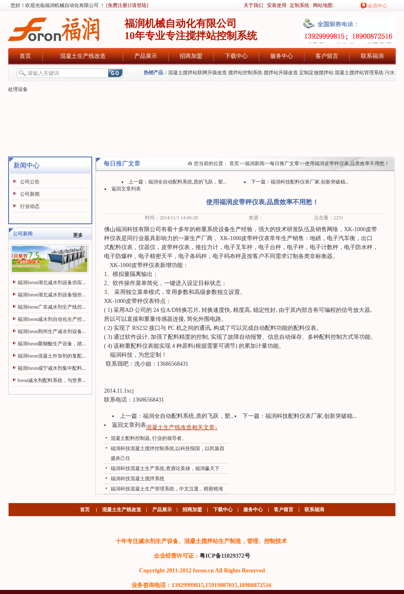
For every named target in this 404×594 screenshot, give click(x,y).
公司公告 (30, 182)
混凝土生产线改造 (83, 56)
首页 (25, 56)
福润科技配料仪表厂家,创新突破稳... (310, 182)
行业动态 (30, 206)
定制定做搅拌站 (316, 72)
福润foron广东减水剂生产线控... (52, 307)
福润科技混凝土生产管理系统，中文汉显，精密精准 (167, 489)
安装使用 (276, 5)
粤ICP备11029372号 (225, 555)
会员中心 (377, 6)
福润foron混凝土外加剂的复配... (52, 356)
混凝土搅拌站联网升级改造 (197, 72)
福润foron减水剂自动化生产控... (52, 319)
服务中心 (281, 56)
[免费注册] (117, 5)
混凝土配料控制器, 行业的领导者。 (148, 438)
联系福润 (372, 56)
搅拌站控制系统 (245, 72)
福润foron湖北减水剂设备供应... (52, 282)
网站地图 (323, 5)
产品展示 (145, 56)
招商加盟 (191, 56)
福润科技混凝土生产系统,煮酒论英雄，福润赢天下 (165, 468)
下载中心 (236, 56)
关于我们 (253, 5)
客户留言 (326, 56)
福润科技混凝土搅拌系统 (137, 478)
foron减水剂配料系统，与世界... (52, 380)
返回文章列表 (126, 189)
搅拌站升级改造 (281, 72)
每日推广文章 (284, 163)
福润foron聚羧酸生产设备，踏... (52, 344)
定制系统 (299, 5)
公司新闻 (30, 194)
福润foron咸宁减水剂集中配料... (52, 368)
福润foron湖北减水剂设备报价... (52, 295)
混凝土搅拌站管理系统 (359, 72)
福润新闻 (254, 163)
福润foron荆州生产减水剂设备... (52, 331)
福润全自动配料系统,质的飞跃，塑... (187, 182)
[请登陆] (139, 5)
